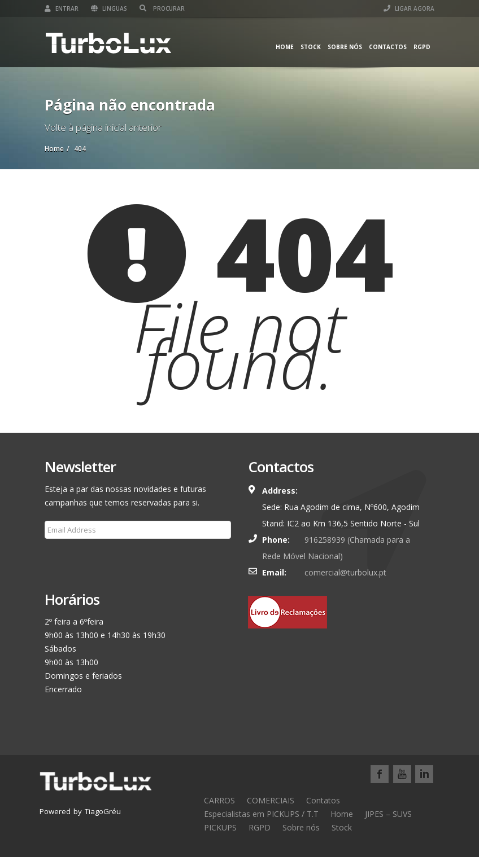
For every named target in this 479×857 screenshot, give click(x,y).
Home (285, 47)
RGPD (421, 47)
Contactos (388, 47)
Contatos (323, 800)
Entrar (62, 8)
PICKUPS (220, 827)
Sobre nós (345, 47)
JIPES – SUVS (388, 813)
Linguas (109, 8)
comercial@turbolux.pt (345, 572)
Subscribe (69, 557)
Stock (311, 47)
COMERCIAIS (270, 800)
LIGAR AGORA (409, 8)
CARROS (219, 800)
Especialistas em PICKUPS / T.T (261, 813)
